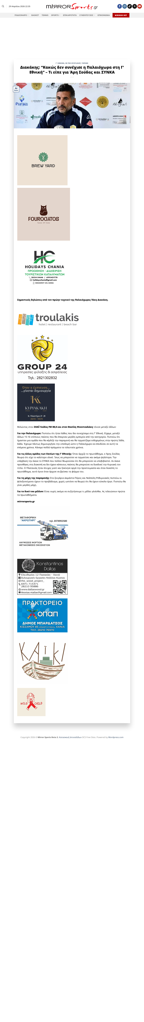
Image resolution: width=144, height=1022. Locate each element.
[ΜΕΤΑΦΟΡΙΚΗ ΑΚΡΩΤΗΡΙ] (43, 532)
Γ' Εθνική (60, 63)
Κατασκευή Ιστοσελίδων (70, 737)
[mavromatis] (45, 329)
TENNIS (45, 15)
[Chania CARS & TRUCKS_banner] (48, 634)
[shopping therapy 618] (42, 293)
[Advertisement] (72, 36)
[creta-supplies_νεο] (55, 309)
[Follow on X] (134, 6)
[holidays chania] (45, 266)
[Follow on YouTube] (139, 6)
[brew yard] (42, 159)
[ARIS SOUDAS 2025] (42, 718)
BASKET (35, 15)
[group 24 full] (42, 357)
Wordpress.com (116, 737)
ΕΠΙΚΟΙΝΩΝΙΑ (104, 15)
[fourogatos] (43, 213)
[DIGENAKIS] (45, 133)
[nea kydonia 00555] (45, 306)
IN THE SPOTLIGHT (73, 63)
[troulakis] (48, 319)
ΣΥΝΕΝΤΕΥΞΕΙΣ (87, 15)
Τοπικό (85, 63)
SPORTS (55, 15)
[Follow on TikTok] (129, 6)
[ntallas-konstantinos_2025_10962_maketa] (42, 576)
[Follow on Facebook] (119, 6)
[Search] (3, 6)
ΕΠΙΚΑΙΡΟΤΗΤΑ (70, 15)
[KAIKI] (42, 659)
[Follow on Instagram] (124, 6)
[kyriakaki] (36, 402)
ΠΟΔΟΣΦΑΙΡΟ (22, 15)
